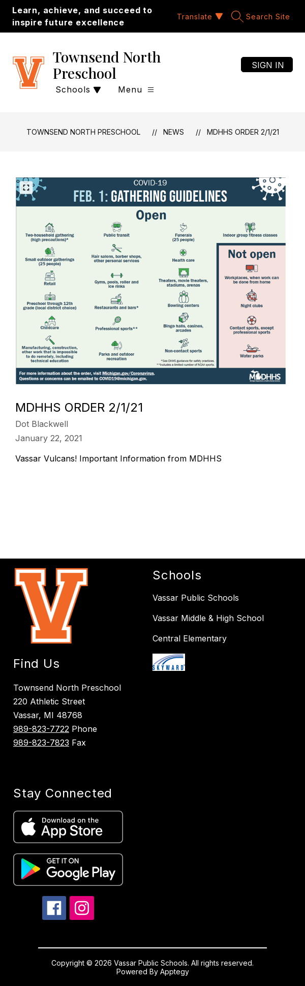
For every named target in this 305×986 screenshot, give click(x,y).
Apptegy (174, 971)
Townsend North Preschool (83, 132)
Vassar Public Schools (195, 598)
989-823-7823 (41, 742)
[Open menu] (136, 89)
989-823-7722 (41, 729)
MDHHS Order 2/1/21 (243, 132)
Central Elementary (189, 638)
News (173, 132)
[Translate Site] (198, 16)
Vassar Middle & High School (208, 618)
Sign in (268, 65)
